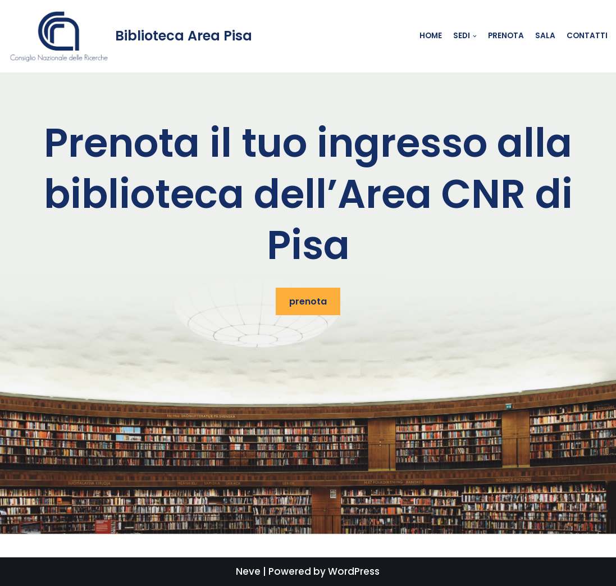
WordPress (354, 571)
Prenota (506, 35)
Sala (545, 35)
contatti (587, 35)
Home (430, 35)
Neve (248, 571)
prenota (308, 301)
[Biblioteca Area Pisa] (130, 36)
